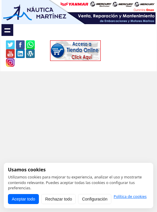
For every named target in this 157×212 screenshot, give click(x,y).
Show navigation (7, 30)
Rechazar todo (58, 199)
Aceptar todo (23, 199)
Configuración (94, 199)
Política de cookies (130, 196)
